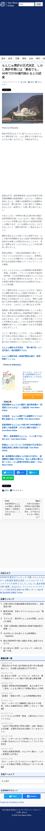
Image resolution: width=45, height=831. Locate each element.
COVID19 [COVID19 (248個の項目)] (4, 577)
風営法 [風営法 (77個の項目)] (17, 580)
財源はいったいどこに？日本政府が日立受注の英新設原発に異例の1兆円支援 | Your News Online (22, 448)
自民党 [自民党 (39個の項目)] (13, 590)
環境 (24, 58)
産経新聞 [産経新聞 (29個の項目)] (6, 593)
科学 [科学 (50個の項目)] (15, 583)
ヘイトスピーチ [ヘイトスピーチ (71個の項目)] (32, 580)
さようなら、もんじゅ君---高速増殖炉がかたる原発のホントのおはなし (32, 375)
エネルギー (18, 490)
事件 (38, 58)
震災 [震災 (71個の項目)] (22, 580)
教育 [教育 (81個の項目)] (11, 580)
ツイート (8, 472)
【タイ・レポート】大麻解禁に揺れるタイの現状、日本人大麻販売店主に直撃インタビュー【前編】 (22, 704)
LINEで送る (8, 478)
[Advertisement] (22, 32)
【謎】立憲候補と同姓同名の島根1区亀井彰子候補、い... (23, 627)
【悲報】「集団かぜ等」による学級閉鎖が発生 (22, 694)
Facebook (31, 796)
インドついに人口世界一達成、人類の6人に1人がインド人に (22, 716)
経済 (10, 58)
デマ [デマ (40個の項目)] (40, 587)
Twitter (13, 796)
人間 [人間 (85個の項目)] (7, 580)
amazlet (33, 382)
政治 (3, 58)
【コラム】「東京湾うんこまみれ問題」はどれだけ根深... (23, 619)
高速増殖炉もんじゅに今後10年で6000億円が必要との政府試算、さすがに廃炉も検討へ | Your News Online (21, 428)
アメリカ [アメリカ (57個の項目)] (9, 583)
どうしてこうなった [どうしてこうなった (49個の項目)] (27, 584)
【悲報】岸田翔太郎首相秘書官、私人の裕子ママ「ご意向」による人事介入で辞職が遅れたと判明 (22, 686)
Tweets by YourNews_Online (12, 802)
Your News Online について (12, 810)
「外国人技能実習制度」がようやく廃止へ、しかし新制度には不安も (22, 751)
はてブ (33, 472)
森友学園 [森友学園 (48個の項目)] (41, 584)
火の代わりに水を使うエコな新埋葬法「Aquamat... (19, 634)
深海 (24, 82)
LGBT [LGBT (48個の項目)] (2, 587)
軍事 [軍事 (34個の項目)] (27, 590)
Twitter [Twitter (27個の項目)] (20, 593)
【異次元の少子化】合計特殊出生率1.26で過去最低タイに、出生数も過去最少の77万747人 (22, 666)
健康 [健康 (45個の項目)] (7, 587)
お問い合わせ (22, 812)
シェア (20, 472)
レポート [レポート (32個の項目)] (33, 590)
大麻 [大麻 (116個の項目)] (29, 577)
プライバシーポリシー (32, 810)
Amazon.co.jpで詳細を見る (32, 396)
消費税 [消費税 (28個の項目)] (13, 593)
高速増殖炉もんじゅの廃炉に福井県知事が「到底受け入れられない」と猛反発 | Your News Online (22, 407)
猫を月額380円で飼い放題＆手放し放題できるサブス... (23, 642)
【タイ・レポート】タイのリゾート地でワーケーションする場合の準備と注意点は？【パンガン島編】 (22, 763)
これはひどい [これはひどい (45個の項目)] (16, 587)
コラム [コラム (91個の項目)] (35, 577)
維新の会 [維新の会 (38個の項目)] (20, 590)
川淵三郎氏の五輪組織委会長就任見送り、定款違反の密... (23, 605)
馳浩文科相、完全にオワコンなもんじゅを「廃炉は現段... (23, 612)
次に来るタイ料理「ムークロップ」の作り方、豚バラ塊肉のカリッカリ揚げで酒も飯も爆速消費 (22, 676)
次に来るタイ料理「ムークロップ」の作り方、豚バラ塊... (23, 649)
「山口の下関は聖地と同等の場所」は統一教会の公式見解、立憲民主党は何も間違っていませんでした (22, 727)
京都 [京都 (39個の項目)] (8, 590)
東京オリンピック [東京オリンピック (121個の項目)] (18, 577)
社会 (31, 58)
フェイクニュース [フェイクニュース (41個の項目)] (30, 587)
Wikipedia (16, 365)
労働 (17, 58)
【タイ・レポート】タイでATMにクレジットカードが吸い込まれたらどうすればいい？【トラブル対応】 (22, 740)
